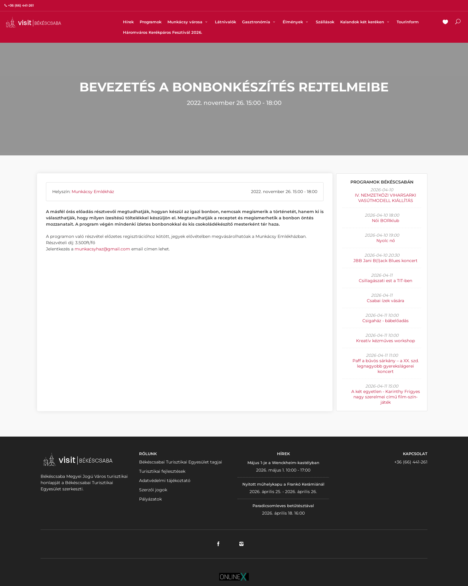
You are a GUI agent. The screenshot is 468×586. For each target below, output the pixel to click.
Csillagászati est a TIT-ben (385, 280)
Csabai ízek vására (385, 300)
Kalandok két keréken (365, 21)
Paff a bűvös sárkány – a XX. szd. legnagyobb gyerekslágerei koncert (385, 366)
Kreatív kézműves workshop (385, 340)
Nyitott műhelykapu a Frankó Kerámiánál (283, 484)
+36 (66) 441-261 (410, 462)
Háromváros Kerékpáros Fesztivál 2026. (162, 32)
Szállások (325, 21)
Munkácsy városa (188, 21)
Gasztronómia (259, 21)
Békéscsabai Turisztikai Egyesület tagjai (180, 462)
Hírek (128, 21)
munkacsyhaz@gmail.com (102, 249)
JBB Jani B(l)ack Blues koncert (385, 260)
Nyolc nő (385, 240)
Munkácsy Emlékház (93, 191)
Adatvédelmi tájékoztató (164, 480)
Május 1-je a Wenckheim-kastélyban (283, 462)
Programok (150, 21)
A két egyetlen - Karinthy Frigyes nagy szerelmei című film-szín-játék (385, 397)
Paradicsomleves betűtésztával (283, 505)
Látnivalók (225, 21)
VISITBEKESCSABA (33, 22)
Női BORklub (385, 220)
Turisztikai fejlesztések (162, 471)
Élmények (296, 21)
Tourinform (408, 21)
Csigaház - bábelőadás (385, 320)
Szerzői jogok (153, 489)
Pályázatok (150, 499)
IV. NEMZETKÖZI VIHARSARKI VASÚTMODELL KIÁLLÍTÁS (385, 197)
